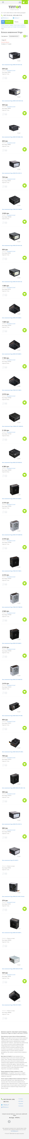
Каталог (8, 22)
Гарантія (21, 1103)
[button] (3, 2)
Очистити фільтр (5, 42)
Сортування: (4, 36)
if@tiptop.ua (5, 1107)
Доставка (21, 1101)
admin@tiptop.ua (14, 1131)
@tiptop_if (16, 17)
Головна (21, 1099)
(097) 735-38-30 (7, 1099)
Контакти (21, 1106)
